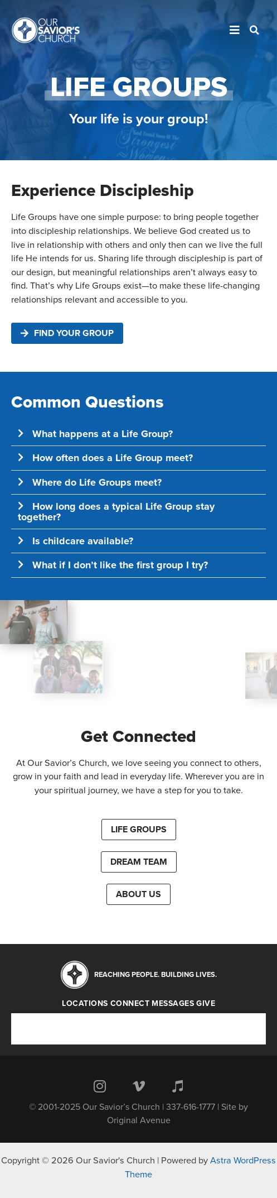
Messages (173, 1004)
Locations (85, 1004)
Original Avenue (139, 1120)
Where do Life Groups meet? (97, 482)
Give (205, 1004)
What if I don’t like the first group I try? (120, 565)
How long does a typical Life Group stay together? (116, 511)
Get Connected (138, 736)
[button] (138, 434)
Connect (130, 1004)
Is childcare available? (82, 541)
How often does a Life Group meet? (112, 458)
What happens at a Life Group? (102, 434)
